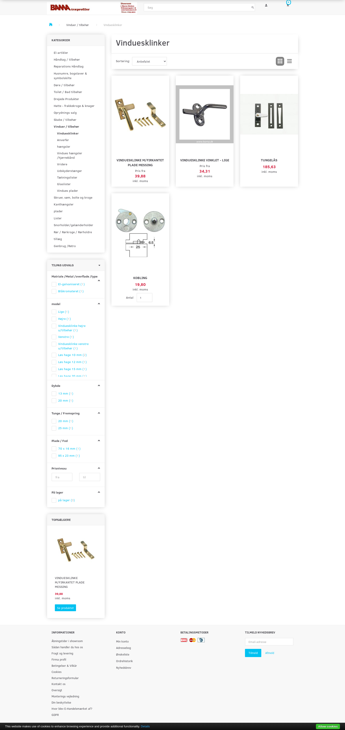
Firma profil (59, 659)
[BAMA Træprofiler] (92, 6)
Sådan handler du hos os (67, 647)
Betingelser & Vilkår (64, 665)
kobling (140, 277)
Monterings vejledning (65, 696)
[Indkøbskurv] (290, 5)
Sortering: (123, 61)
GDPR (55, 715)
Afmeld (269, 653)
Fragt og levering (62, 653)
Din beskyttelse (61, 702)
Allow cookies (328, 726)
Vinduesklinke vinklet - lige (204, 160)
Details (145, 726)
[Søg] (253, 7)
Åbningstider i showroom (67, 641)
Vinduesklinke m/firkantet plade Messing (70, 582)
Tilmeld (253, 653)
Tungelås (269, 160)
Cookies (56, 672)
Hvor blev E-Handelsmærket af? (72, 708)
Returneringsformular (65, 678)
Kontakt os (58, 684)
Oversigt (57, 690)
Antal (130, 297)
